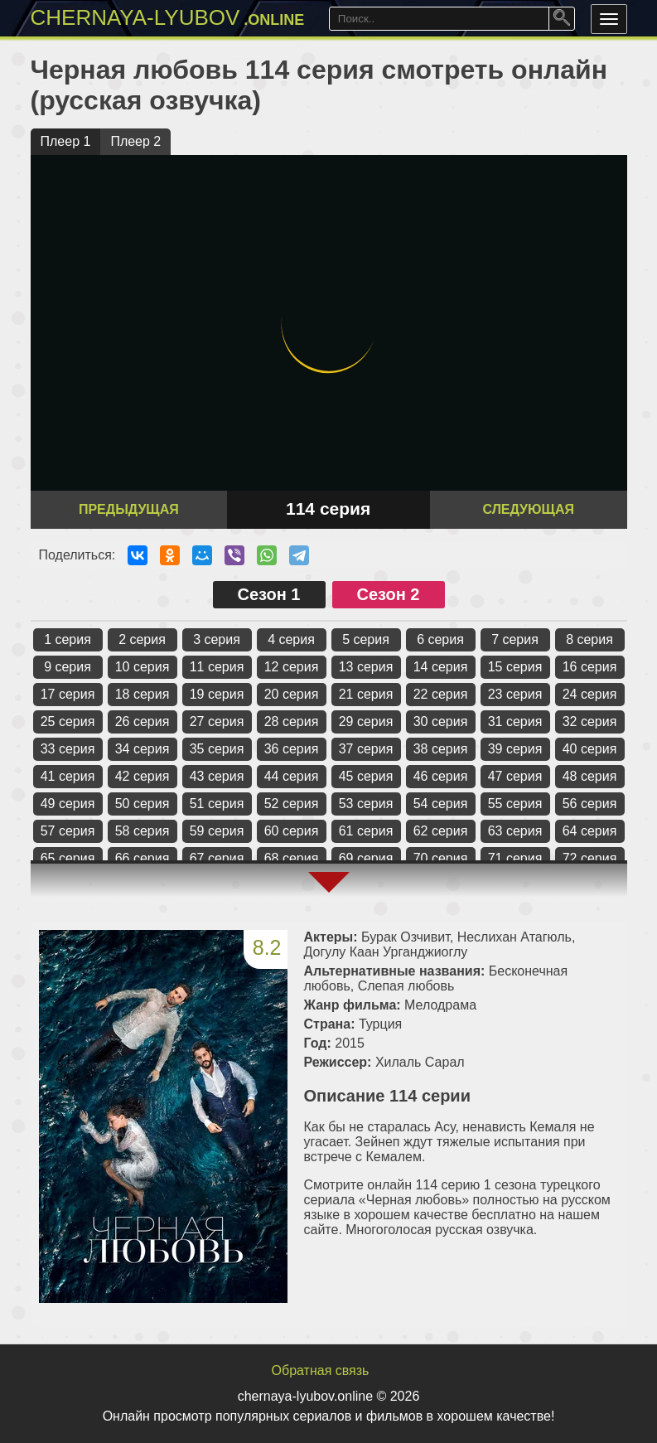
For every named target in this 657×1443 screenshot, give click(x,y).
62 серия (440, 831)
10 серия (142, 667)
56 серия (590, 804)
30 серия (440, 721)
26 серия (142, 721)
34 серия (142, 749)
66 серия (142, 858)
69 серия (366, 858)
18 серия (142, 694)
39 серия (515, 749)
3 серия (216, 639)
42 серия (142, 776)
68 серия (291, 858)
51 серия (217, 804)
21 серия (366, 694)
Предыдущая (129, 509)
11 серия (217, 667)
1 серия (67, 639)
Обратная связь (321, 1370)
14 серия (440, 667)
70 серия (440, 858)
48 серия (590, 776)
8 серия (589, 639)
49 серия (68, 804)
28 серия (291, 721)
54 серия (440, 804)
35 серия (217, 749)
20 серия (291, 694)
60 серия (291, 831)
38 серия (440, 749)
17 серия (68, 694)
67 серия (217, 858)
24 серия (590, 694)
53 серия (366, 804)
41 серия (68, 776)
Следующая (527, 509)
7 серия (515, 639)
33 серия (68, 749)
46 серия (440, 776)
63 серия (515, 831)
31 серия (515, 721)
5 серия (365, 639)
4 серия (291, 639)
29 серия (366, 721)
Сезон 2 (388, 594)
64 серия (590, 831)
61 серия (366, 831)
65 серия (68, 858)
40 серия (590, 749)
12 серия (291, 667)
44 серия (291, 776)
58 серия (142, 831)
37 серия (366, 749)
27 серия (217, 721)
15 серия (515, 667)
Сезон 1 (269, 594)
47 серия (515, 776)
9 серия (67, 667)
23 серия (515, 694)
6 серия (440, 639)
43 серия (217, 776)
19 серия (217, 694)
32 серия (590, 721)
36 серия (291, 749)
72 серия (590, 858)
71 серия (515, 858)
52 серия (291, 804)
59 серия (217, 831)
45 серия (366, 776)
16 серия (590, 667)
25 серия (68, 721)
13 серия (366, 667)
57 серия (68, 831)
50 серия (142, 804)
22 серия (440, 694)
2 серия (142, 639)
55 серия (515, 804)
